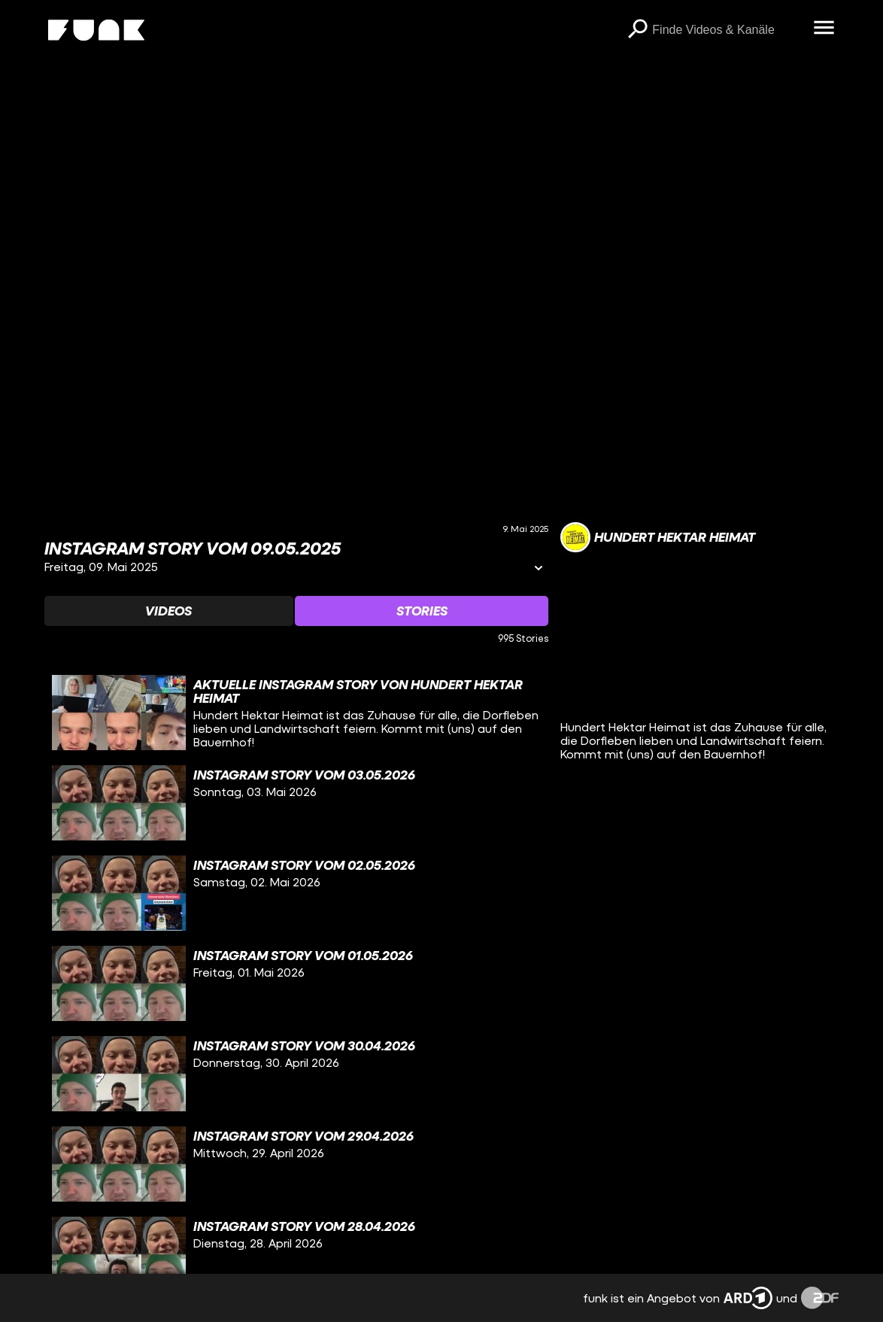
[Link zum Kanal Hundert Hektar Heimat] (657, 537)
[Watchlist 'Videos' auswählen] (168, 611)
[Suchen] (637, 30)
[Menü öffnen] (824, 28)
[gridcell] (297, 712)
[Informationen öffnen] (538, 569)
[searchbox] (727, 30)
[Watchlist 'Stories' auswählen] (421, 611)
